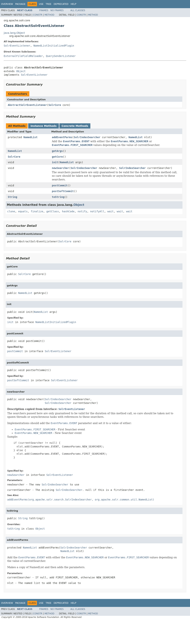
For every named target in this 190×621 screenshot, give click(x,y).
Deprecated (61, 4)
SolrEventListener (17, 45)
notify (82, 211)
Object (21, 71)
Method (49, 15)
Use (41, 4)
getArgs (57, 150)
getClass (52, 211)
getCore (57, 156)
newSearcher (60, 168)
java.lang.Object (14, 32)
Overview (7, 4)
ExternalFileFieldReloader (23, 56)
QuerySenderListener (61, 56)
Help (73, 4)
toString (58, 196)
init (55, 162)
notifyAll (97, 211)
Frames (43, 10)
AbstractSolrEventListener (27, 104)
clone (11, 211)
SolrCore (54, 104)
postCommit (60, 185)
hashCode (68, 211)
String (12, 196)
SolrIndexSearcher (87, 137)
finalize (37, 211)
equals (23, 211)
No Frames (57, 10)
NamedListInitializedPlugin (53, 45)
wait (110, 211)
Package (20, 4)
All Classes (78, 10)
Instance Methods (43, 125)
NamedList (30, 137)
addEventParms (62, 137)
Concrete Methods (75, 125)
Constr (37, 15)
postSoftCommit (63, 191)
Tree (48, 4)
